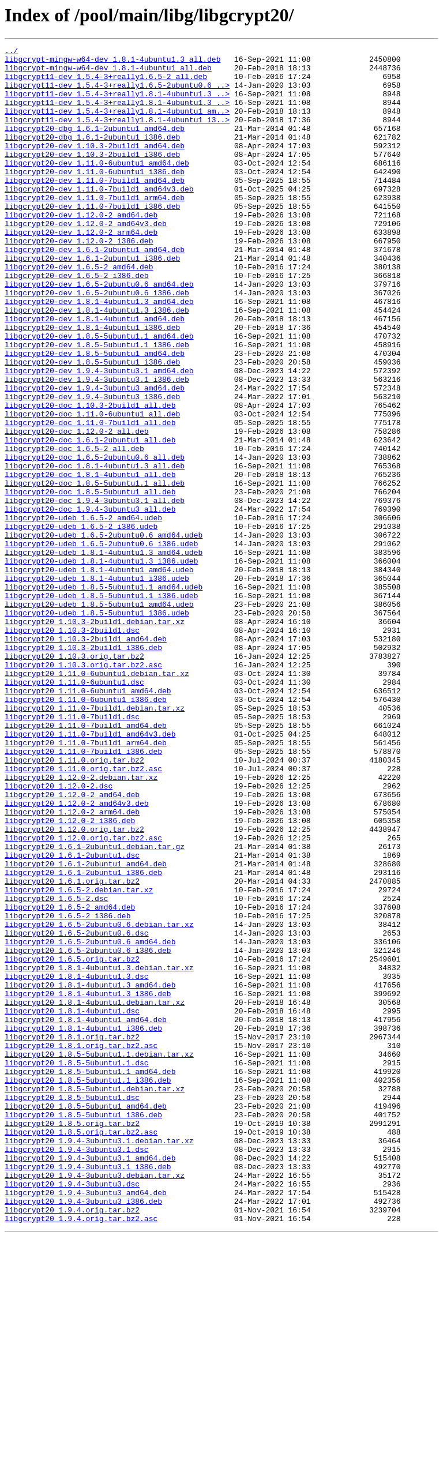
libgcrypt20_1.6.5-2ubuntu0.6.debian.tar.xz (99, 1100)
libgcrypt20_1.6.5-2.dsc (56, 1069)
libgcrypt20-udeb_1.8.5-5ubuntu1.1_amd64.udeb (103, 695)
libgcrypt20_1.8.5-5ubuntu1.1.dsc (77, 1266)
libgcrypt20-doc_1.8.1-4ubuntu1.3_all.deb (95, 550)
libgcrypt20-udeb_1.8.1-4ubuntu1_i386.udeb (97, 685)
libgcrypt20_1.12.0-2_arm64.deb (72, 965)
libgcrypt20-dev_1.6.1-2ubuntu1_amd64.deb (95, 291)
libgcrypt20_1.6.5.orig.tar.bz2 (72, 1142)
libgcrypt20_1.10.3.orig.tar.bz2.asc (83, 789)
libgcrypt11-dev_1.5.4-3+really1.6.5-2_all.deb (106, 83)
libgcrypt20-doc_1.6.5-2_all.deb (74, 529)
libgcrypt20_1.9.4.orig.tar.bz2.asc (81, 1453)
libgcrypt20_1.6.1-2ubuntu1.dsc (72, 1017)
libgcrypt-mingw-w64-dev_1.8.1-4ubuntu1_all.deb (108, 72)
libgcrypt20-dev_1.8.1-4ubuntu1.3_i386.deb (97, 363)
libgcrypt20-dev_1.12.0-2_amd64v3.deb (86, 259)
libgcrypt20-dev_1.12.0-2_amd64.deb (81, 249)
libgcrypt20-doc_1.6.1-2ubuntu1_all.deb (90, 519)
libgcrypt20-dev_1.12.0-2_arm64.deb (81, 270)
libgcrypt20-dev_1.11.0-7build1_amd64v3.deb (99, 218)
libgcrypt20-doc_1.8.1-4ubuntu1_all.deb (90, 560)
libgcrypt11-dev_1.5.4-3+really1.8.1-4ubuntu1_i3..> (117, 135)
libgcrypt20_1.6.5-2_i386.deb (67, 1090)
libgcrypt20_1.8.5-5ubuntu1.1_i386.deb (88, 1287)
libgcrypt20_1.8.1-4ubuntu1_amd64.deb (86, 1215)
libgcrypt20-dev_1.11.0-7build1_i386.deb (92, 239)
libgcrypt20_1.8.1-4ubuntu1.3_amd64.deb (90, 1173)
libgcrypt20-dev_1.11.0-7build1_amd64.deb (95, 207)
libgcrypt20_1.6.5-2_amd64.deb (70, 1080)
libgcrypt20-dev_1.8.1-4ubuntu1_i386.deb (92, 384)
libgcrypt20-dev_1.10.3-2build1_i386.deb (92, 176)
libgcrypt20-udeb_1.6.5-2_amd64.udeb (83, 612)
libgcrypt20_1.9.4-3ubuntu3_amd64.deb (86, 1422)
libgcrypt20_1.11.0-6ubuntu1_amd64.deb (88, 820)
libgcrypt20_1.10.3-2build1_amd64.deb (86, 758)
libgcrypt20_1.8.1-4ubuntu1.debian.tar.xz (95, 1194)
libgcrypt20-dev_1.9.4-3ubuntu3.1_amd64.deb (99, 436)
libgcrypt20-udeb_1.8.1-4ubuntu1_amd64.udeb (99, 675)
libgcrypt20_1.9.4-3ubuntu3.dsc (72, 1412)
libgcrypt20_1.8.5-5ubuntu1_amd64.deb (86, 1318)
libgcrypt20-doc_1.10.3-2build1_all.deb (90, 477)
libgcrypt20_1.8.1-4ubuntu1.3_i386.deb (88, 1183)
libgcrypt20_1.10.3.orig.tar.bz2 (74, 778)
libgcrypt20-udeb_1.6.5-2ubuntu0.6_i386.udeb (101, 644)
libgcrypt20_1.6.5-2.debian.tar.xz (79, 1059)
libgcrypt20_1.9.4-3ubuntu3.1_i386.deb (88, 1391)
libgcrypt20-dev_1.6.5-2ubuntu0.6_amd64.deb (99, 332)
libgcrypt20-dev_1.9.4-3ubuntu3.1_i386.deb (97, 446)
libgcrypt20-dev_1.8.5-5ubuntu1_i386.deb (92, 425)
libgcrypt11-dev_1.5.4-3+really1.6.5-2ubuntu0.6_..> (117, 93)
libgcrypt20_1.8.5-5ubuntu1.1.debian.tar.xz (99, 1256)
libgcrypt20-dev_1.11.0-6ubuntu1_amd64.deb (97, 187)
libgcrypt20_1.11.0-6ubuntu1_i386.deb (86, 830)
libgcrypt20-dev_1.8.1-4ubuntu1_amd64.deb (95, 374)
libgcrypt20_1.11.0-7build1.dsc (72, 851)
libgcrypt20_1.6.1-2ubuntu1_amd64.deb (86, 1028)
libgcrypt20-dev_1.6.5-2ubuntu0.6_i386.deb (97, 342)
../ (11, 52)
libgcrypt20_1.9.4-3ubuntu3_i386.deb (83, 1433)
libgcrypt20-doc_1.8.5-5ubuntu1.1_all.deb (95, 571)
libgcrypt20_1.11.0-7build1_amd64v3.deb (90, 872)
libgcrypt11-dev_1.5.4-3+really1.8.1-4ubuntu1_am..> (117, 124)
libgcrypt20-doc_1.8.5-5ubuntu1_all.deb (90, 581)
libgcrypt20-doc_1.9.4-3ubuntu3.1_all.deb (95, 592)
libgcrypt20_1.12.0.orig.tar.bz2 (74, 986)
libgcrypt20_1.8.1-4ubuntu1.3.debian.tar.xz (99, 1152)
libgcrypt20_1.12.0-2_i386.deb (70, 976)
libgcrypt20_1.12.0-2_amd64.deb (72, 945)
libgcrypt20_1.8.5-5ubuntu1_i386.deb (83, 1329)
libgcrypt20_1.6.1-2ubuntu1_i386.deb (83, 1038)
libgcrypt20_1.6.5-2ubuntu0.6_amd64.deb (90, 1121)
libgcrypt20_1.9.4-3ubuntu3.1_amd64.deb (90, 1381)
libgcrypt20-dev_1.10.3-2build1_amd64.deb (95, 166)
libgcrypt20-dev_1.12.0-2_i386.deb (79, 280)
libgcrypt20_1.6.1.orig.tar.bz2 (72, 1048)
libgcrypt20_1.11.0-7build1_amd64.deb (86, 862)
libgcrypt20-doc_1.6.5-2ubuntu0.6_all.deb (95, 540)
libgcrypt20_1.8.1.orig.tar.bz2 (72, 1235)
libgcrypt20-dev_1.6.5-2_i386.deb (77, 322)
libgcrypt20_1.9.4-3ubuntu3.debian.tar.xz (95, 1401)
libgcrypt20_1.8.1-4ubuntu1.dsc (72, 1204)
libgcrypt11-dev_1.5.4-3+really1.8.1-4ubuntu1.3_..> (117, 104)
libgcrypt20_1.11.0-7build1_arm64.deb (86, 882)
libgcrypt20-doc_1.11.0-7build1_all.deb (90, 498)
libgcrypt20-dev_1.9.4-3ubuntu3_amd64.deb (95, 457)
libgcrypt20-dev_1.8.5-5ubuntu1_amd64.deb (95, 415)
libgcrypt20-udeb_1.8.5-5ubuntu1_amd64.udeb (99, 716)
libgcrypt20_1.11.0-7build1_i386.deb (83, 893)
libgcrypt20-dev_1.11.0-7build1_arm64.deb (95, 228)
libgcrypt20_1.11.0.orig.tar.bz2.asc (83, 913)
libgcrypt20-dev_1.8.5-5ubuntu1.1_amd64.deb (99, 394)
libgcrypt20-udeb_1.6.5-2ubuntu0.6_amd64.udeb (103, 633)
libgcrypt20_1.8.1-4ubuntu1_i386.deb (83, 1225)
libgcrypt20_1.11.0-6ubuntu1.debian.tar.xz (97, 799)
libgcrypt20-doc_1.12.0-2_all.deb (77, 509)
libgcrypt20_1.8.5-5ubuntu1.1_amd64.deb (90, 1277)
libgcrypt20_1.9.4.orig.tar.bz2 (72, 1443)
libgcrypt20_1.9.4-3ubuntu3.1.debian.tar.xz (99, 1360)
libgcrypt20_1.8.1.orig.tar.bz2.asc (81, 1246)
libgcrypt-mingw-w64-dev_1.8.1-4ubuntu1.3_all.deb (112, 62)
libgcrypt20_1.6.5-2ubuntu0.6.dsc (77, 1111)
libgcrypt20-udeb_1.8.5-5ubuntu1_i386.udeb (97, 727)
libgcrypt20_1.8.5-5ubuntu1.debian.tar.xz (95, 1298)
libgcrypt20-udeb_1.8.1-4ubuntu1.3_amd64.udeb (103, 654)
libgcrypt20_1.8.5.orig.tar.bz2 (72, 1339)
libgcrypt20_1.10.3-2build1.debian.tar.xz (95, 737)
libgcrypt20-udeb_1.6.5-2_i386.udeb (81, 623)
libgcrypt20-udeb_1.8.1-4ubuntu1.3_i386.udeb (101, 664)
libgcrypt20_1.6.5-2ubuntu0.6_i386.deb (88, 1131)
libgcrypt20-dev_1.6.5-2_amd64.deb (79, 311)
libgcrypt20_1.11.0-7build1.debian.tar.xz (95, 841)
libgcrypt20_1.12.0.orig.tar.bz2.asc (83, 997)
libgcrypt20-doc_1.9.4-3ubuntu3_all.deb (90, 602)
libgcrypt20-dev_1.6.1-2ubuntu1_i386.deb (92, 301)
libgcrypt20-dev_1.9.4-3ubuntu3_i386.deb (92, 467)
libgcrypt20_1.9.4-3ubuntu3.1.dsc (77, 1370)
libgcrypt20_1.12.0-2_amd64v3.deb (77, 955)
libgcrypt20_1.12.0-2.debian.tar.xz (81, 924)
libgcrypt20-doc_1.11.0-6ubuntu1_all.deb (92, 488)
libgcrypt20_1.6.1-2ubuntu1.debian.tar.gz (95, 1007)
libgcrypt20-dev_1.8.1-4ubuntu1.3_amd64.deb (99, 353)
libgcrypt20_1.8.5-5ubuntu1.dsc (72, 1308)
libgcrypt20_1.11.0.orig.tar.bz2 (74, 903)
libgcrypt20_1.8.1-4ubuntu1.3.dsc (77, 1163)
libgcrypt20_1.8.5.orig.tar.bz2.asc (81, 1350)
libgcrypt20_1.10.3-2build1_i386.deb (83, 768)
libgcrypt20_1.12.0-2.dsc (58, 934)
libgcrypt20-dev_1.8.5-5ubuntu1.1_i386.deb (97, 405)
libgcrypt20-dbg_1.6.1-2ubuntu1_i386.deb (92, 156)
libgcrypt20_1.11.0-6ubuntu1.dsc (74, 810)
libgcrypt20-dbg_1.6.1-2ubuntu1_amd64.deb (95, 145)
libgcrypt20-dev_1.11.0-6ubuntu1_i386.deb (95, 197)
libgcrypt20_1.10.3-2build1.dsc (72, 747)
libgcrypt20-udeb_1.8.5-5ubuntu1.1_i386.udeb (101, 706)
